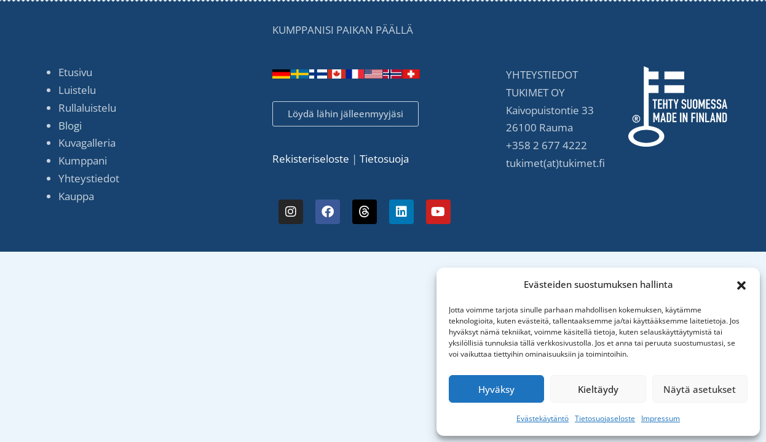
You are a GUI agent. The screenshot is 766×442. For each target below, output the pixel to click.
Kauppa (76, 196)
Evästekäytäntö (542, 418)
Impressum (660, 418)
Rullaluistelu (87, 108)
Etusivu (75, 72)
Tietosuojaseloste (605, 418)
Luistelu (77, 90)
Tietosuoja (385, 159)
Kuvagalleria (87, 143)
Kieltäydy (598, 389)
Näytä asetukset (699, 389)
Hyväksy (496, 389)
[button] (741, 284)
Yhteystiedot (88, 178)
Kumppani (82, 160)
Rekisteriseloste (310, 159)
